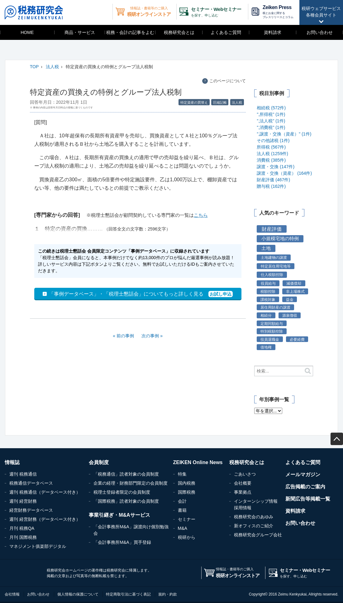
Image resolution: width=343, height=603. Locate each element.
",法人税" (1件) (271, 120)
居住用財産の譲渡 (275, 307)
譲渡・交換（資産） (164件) (284, 173)
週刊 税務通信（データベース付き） (44, 492)
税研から (186, 537)
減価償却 (293, 283)
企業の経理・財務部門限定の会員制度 (130, 483)
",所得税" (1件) (271, 114)
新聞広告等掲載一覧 (307, 498)
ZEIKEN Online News (198, 462)
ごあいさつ (245, 474)
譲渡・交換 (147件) (275, 166)
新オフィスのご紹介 (253, 525)
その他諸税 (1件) (273, 140)
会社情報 (12, 594)
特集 (182, 474)
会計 (182, 501)
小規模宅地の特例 (280, 238)
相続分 (266, 315)
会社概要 (242, 483)
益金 (289, 299)
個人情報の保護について (77, 594)
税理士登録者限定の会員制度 (121, 492)
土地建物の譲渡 (274, 257)
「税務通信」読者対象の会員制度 (126, 474)
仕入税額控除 (272, 275)
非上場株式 (295, 291)
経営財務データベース (31, 510)
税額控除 (267, 291)
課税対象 (267, 299)
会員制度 (99, 462)
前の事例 (125, 335)
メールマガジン (302, 474)
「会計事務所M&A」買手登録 (122, 542)
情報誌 (12, 462)
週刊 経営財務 (23, 501)
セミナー (186, 519)
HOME (27, 32)
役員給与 (268, 283)
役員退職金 (269, 339)
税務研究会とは (179, 32)
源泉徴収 (289, 315)
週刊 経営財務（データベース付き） (44, 519)
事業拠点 (242, 492)
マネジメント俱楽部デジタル (37, 546)
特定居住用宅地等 (276, 266)
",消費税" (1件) (271, 127)
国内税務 (186, 483)
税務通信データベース (31, 483)
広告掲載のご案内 (305, 486)
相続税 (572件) (271, 107)
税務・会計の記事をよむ (130, 32)
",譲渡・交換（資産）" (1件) (284, 133)
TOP (34, 66)
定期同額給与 (271, 323)
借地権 (266, 347)
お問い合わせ (320, 32)
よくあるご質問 (226, 32)
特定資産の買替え (194, 102)
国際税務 (186, 492)
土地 (266, 248)
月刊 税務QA (21, 528)
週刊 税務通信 (23, 474)
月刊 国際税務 (23, 537)
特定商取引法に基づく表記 (128, 594)
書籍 (182, 510)
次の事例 (150, 335)
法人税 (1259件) (272, 153)
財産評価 (272, 229)
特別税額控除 (271, 331)
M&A (182, 528)
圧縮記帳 (220, 102)
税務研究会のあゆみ (253, 516)
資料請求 (272, 32)
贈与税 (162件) (271, 186)
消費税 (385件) (271, 160)
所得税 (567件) (271, 147)
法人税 (52, 66)
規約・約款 (167, 594)
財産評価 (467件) (273, 179)
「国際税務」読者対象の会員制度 (126, 501)
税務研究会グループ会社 (258, 534)
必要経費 (297, 339)
